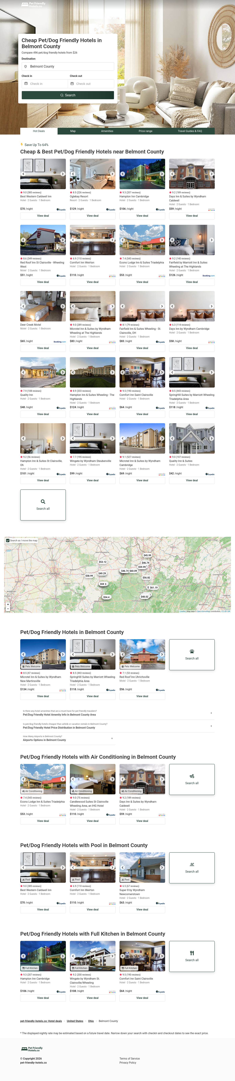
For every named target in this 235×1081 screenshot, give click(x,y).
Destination (28, 58)
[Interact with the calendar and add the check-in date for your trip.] (26, 84)
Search (67, 95)
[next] (62, 174)
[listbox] (43, 174)
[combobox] (68, 66)
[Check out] (95, 84)
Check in (27, 76)
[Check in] (49, 84)
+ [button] (8, 605)
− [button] (8, 609)
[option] (43, 174)
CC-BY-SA (225, 611)
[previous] (23, 174)
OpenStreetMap (203, 611)
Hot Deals (39, 131)
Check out (76, 76)
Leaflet (182, 611)
